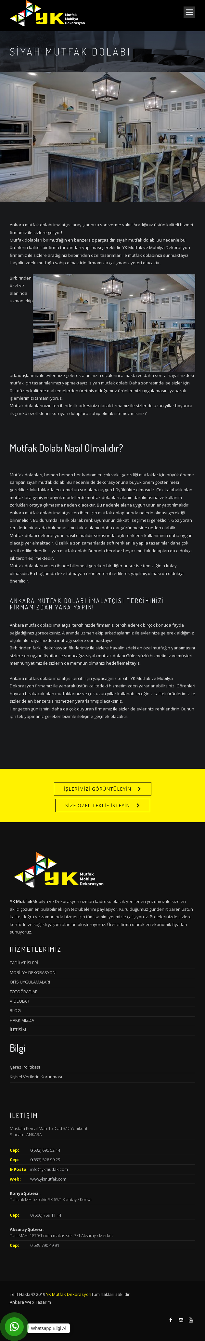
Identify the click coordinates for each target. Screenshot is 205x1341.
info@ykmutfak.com (49, 1169)
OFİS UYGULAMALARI (30, 982)
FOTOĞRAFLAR (24, 992)
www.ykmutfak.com (48, 1179)
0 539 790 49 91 (44, 1245)
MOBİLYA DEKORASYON (33, 972)
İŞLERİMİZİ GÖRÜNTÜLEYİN (97, 789)
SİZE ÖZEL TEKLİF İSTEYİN (97, 805)
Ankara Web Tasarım (30, 1302)
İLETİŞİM (18, 1030)
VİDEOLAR (19, 1001)
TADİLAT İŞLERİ (24, 963)
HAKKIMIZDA (22, 1020)
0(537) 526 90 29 (45, 1159)
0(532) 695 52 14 (45, 1150)
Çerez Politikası (25, 1067)
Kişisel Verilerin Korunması (36, 1077)
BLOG (15, 1010)
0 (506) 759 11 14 (45, 1215)
